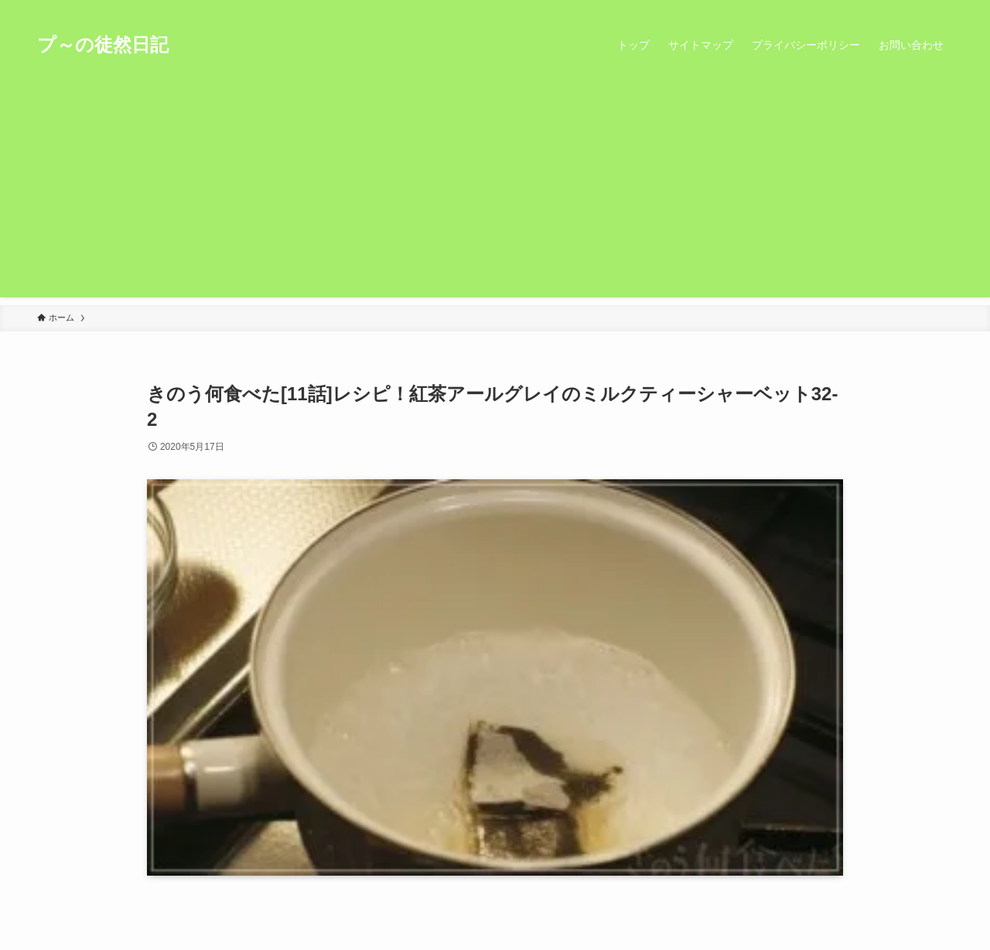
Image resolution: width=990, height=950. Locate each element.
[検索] (943, 8)
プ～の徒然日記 (103, 45)
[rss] (923, 8)
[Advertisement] (495, 189)
